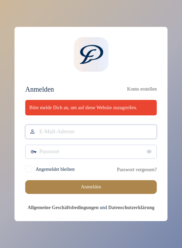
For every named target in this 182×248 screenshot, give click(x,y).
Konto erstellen (142, 89)
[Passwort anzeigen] (150, 151)
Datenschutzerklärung (131, 207)
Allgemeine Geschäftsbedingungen (63, 207)
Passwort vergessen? (137, 169)
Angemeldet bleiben (55, 169)
